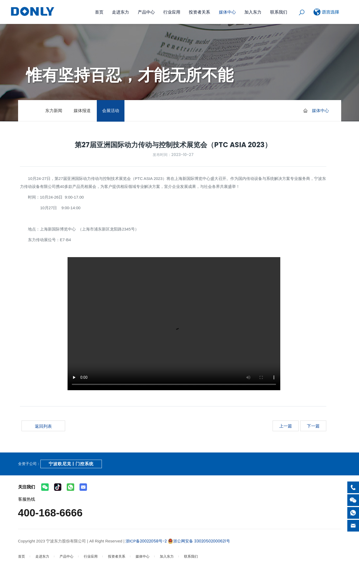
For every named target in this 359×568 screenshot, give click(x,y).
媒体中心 (227, 12)
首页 (99, 12)
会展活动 (110, 111)
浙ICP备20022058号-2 (145, 541)
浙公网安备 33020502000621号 (199, 541)
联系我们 (278, 12)
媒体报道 (82, 111)
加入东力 (252, 12)
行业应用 (171, 12)
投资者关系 (199, 12)
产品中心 (146, 12)
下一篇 (313, 426)
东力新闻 (53, 111)
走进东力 (120, 12)
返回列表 (43, 426)
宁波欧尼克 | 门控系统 (71, 464)
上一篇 (285, 426)
